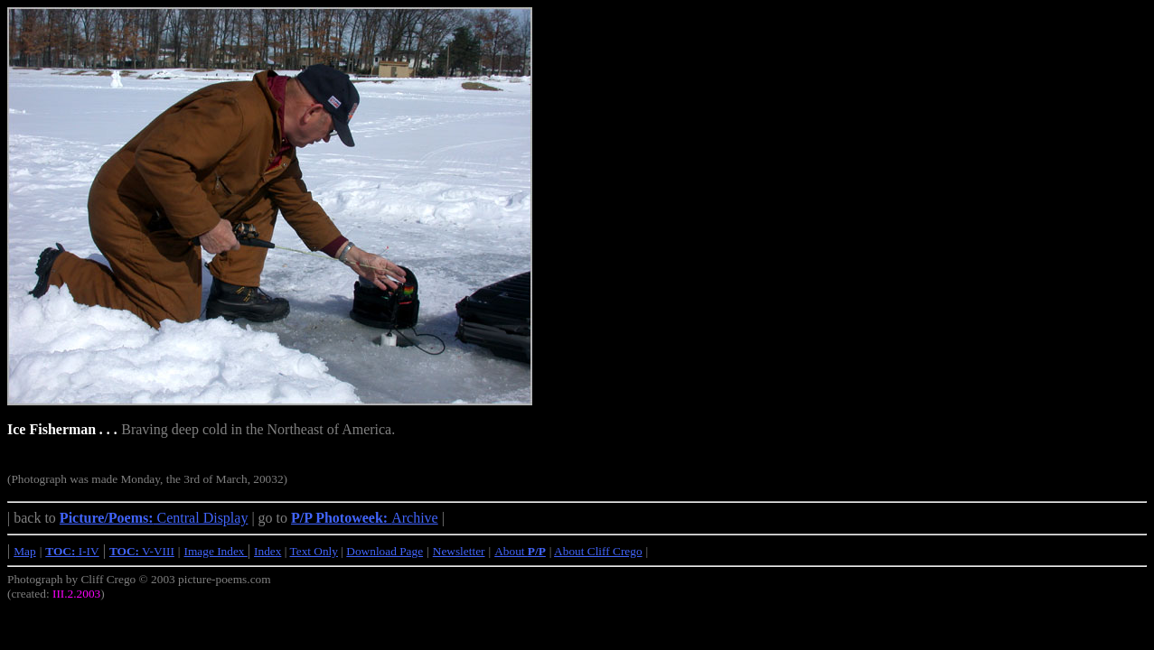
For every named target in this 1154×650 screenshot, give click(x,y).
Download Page (384, 551)
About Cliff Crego (598, 551)
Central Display (154, 517)
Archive (364, 517)
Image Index (216, 551)
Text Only (314, 551)
